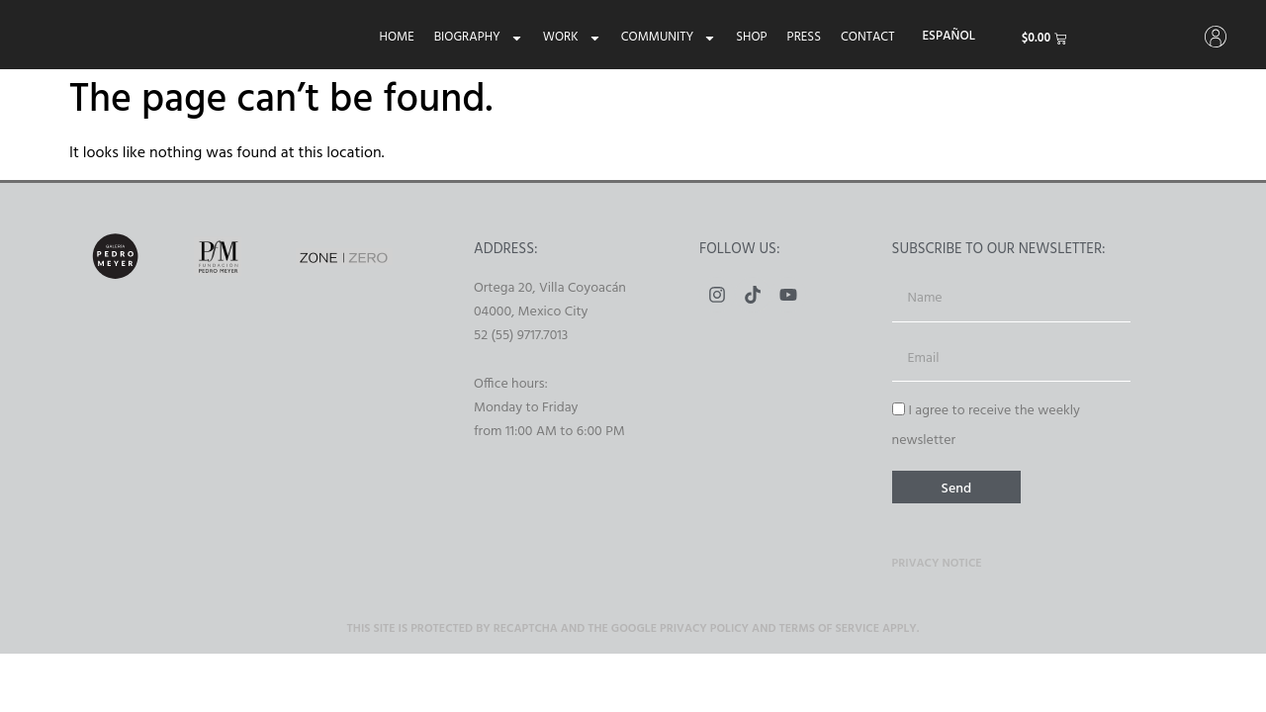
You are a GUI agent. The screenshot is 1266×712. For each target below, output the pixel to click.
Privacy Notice (937, 567)
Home (394, 37)
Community (666, 37)
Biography (475, 37)
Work (569, 37)
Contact (864, 37)
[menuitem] (945, 36)
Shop (748, 37)
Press (801, 37)
